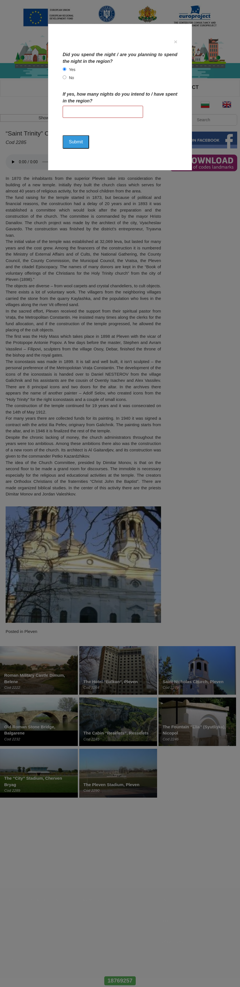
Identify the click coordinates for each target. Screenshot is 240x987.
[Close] (175, 42)
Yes (72, 69)
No (71, 77)
